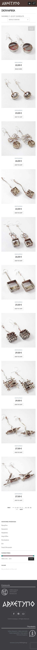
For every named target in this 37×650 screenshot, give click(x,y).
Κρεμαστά (4, 529)
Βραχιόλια (4, 525)
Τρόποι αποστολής (22, 631)
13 (30, 507)
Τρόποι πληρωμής (12, 631)
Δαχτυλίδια (4, 536)
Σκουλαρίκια (18, 62)
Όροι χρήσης (24, 633)
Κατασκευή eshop (14, 642)
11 (26, 507)
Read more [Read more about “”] (18, 69)
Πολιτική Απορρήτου (22, 635)
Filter (31, 559)
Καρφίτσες (4, 532)
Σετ (2, 543)
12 (28, 507)
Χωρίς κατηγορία (6, 547)
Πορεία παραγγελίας (14, 633)
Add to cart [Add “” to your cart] (18, 117)
